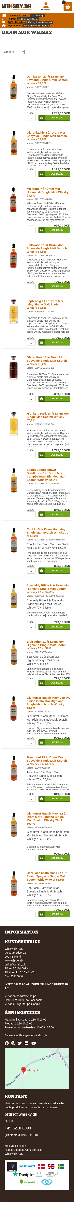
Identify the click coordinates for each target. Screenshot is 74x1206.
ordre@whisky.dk (15, 964)
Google (42, 1035)
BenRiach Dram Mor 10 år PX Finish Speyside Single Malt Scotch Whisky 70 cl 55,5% (47, 876)
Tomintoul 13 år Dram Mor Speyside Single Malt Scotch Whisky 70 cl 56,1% (47, 761)
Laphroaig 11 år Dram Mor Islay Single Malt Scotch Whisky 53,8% (45, 304)
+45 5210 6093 (18, 1128)
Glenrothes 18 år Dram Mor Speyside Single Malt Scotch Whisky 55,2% (47, 361)
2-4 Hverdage (37, 15)
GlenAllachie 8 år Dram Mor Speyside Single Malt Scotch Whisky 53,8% (47, 136)
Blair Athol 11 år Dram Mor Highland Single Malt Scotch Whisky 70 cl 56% (47, 645)
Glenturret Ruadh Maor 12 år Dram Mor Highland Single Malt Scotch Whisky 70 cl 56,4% (47, 818)
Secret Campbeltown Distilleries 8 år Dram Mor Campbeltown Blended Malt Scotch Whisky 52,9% (46, 474)
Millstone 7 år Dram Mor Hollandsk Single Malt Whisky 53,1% (47, 192)
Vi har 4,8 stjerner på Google (22, 1004)
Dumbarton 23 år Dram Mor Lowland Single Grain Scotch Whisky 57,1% (47, 80)
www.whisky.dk (14, 960)
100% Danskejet (17, 22)
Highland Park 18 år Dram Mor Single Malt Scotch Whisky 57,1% (48, 417)
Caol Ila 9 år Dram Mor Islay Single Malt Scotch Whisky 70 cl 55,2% (47, 532)
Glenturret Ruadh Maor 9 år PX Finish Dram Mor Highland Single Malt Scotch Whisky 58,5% (48, 702)
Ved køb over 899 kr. (28, 19)
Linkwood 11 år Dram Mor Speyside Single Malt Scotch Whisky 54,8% (47, 248)
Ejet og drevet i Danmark (40, 22)
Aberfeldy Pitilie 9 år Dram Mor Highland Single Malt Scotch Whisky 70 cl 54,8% (48, 589)
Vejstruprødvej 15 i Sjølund (36, 25)
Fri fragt (11, 18)
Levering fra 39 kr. (19, 15)
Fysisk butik (15, 25)
